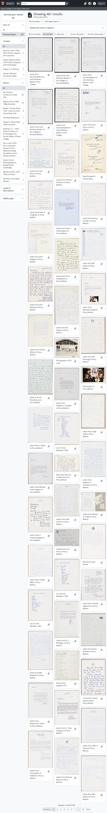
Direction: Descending (96, 34)
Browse (9, 4)
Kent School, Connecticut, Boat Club (13, 94)
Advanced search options (42, 27)
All (4, 30)
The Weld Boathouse (13, 118)
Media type (8, 198)
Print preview (35, 34)
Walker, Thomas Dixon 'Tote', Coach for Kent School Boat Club (13, 111)
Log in (101, 4)
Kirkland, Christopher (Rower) (13, 180)
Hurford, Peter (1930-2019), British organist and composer (13, 53)
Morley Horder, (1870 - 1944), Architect (13, 173)
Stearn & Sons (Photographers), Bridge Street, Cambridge (13, 164)
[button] (85, 3)
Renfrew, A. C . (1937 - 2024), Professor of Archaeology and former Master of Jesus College (13, 134)
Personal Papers (13, 34)
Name (6, 82)
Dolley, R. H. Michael (13, 69)
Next (88, 809)
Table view (59, 34)
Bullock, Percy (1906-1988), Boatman (13, 102)
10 (83, 809)
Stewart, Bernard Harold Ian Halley (13, 74)
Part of (6, 24)
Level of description (8, 189)
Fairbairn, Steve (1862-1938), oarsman (13, 123)
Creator (6, 41)
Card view (47, 34)
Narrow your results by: (13, 16)
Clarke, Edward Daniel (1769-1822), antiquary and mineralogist (13, 62)
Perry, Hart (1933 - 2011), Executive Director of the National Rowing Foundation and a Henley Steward (13, 149)
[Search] (43, 3)
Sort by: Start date (77, 34)
